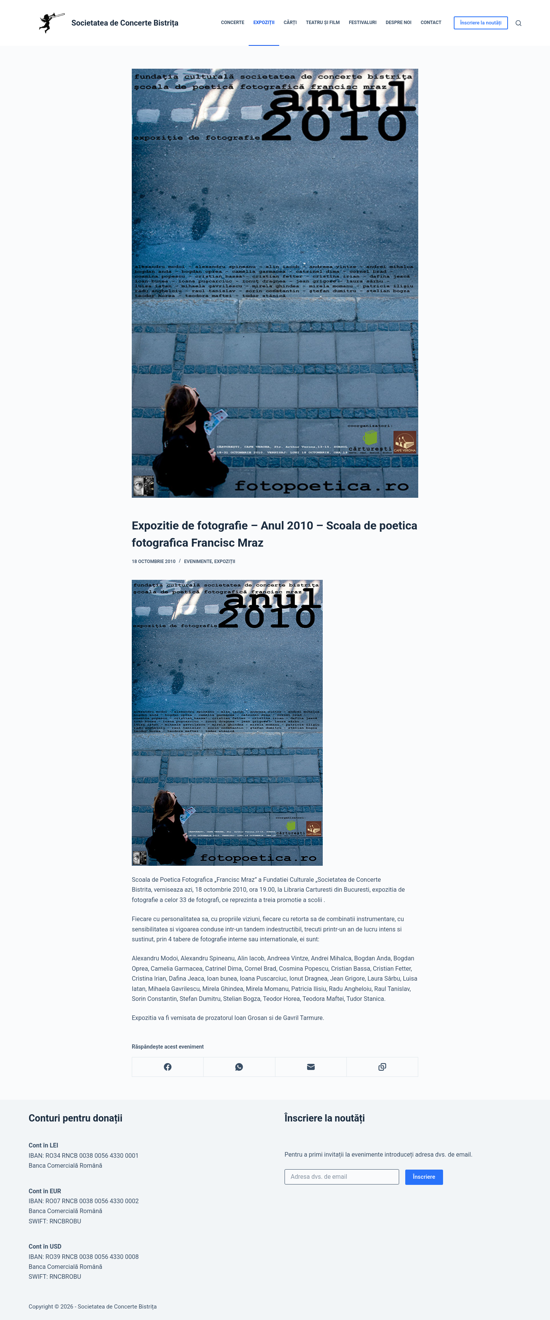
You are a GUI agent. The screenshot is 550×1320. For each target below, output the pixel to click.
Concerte (232, 22)
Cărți (290, 22)
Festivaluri (363, 22)
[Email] (311, 1067)
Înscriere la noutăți (480, 23)
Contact (431, 22)
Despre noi (398, 22)
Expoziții (263, 22)
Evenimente (198, 561)
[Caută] (518, 23)
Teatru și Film (323, 22)
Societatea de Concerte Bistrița (124, 22)
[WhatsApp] (239, 1067)
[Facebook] (168, 1067)
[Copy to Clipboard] (382, 1067)
